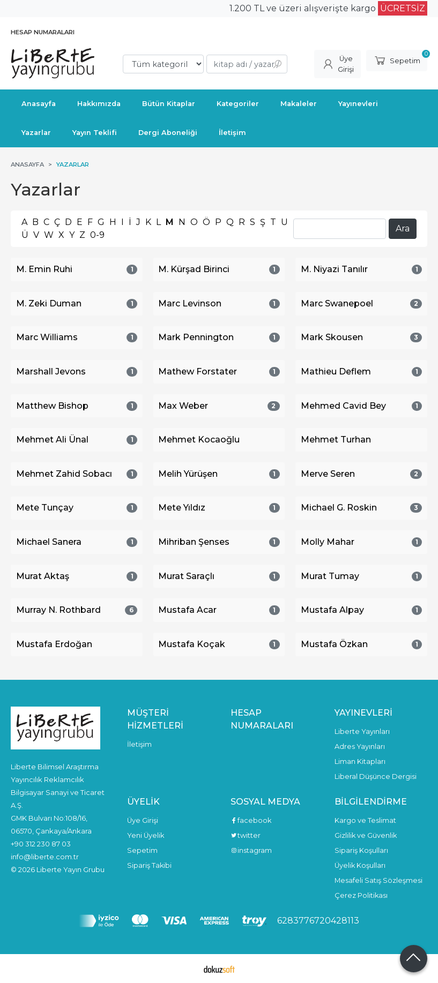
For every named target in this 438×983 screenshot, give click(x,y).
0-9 (97, 235)
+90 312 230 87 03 (41, 843)
